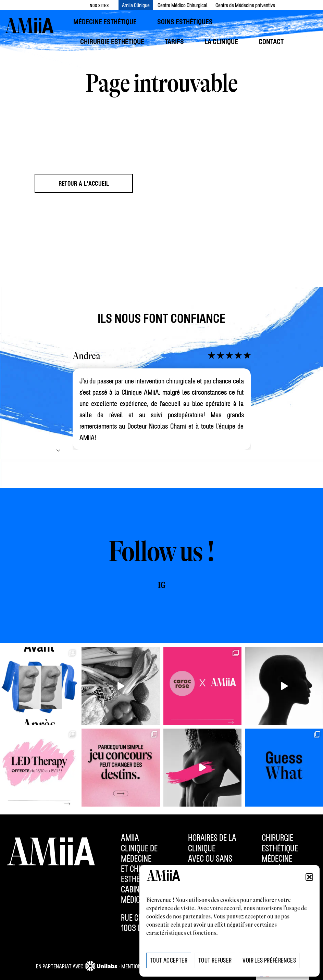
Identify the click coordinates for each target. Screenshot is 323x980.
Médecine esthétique (280, 863)
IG (161, 585)
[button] (309, 877)
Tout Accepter (168, 960)
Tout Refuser (215, 960)
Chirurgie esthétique (280, 842)
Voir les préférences (269, 960)
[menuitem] (108, 21)
